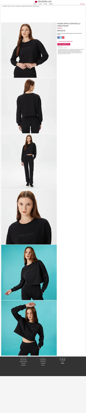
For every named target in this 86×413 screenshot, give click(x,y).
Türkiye (62, 363)
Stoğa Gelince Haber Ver (66, 41)
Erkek (40, 4)
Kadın (35, 4)
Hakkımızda (43, 361)
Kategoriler (23, 365)
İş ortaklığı (43, 363)
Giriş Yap (82, 4)
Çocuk (45, 4)
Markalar (23, 363)
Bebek (50, 4)
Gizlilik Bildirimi (43, 359)
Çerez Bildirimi (23, 359)
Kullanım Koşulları (23, 361)
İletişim (43, 365)
